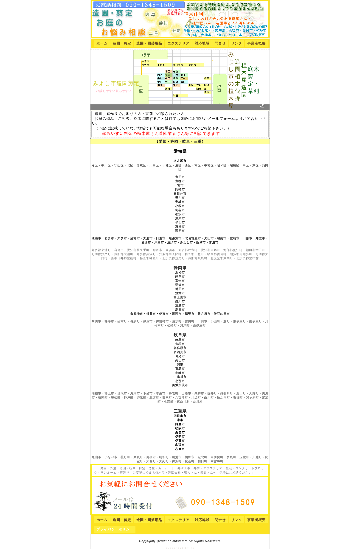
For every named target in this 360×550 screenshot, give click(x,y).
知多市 (122, 238)
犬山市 (209, 238)
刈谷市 (180, 210)
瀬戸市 (180, 218)
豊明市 (234, 238)
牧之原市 (204, 313)
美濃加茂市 (180, 385)
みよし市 (186, 242)
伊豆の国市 (222, 313)
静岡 (174, 141)
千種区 (167, 165)
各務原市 (180, 348)
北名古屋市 (193, 238)
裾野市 (189, 313)
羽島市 (180, 368)
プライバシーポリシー (114, 529)
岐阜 (186, 141)
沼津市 (180, 285)
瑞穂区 (234, 165)
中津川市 (180, 377)
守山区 (119, 165)
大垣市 (180, 344)
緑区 (95, 165)
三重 (198, 141)
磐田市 (180, 289)
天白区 (154, 165)
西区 (188, 165)
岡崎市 (180, 189)
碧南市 (222, 238)
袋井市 (151, 313)
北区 (130, 165)
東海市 (180, 226)
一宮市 (179, 185)
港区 (178, 165)
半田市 (180, 222)
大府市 (148, 238)
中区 (246, 165)
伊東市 (164, 313)
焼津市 (180, 293)
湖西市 (177, 313)
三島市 (180, 305)
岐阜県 (180, 335)
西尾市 (180, 230)
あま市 (109, 238)
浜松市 (180, 272)
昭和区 (222, 165)
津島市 (159, 242)
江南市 (96, 238)
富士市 (180, 280)
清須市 (172, 242)
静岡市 (180, 276)
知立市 (260, 238)
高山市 (180, 360)
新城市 (201, 242)
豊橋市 (180, 181)
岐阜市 (180, 339)
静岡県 (180, 267)
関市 (180, 364)
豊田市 (180, 177)
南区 (197, 165)
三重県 (180, 411)
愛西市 (146, 242)
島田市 (180, 309)
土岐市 (180, 372)
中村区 (209, 165)
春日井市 (180, 193)
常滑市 (214, 242)
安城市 (180, 202)
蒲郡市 (135, 238)
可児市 (180, 356)
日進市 (161, 238)
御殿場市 (136, 313)
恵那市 (180, 381)
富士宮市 (180, 297)
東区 (255, 165)
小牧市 (180, 206)
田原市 (247, 238)
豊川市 (180, 197)
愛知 (162, 141)
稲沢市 (180, 214)
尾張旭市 (175, 238)
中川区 (106, 165)
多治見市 (180, 352)
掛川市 (180, 301)
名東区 (141, 165)
